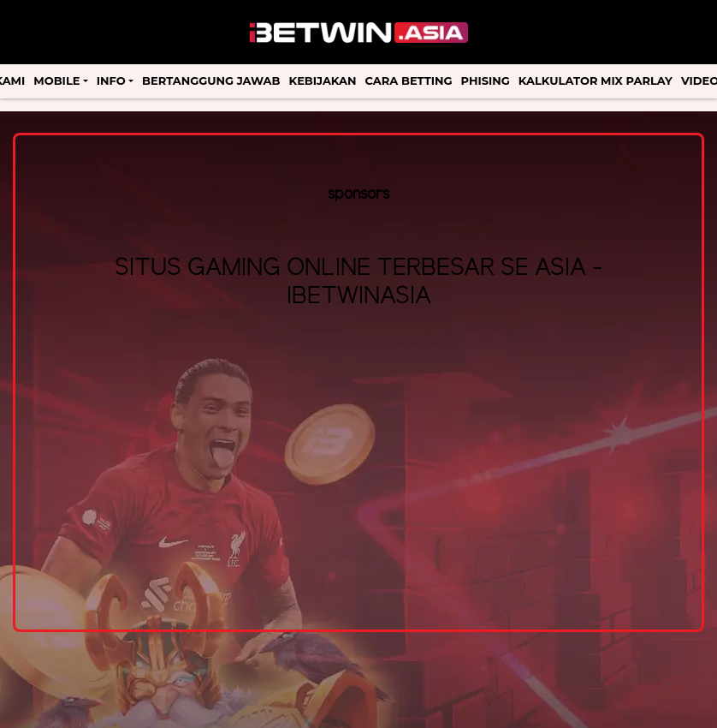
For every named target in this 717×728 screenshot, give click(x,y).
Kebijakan (323, 80)
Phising (485, 80)
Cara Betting (409, 80)
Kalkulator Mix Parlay (595, 80)
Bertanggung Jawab (211, 80)
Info (111, 80)
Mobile (56, 80)
